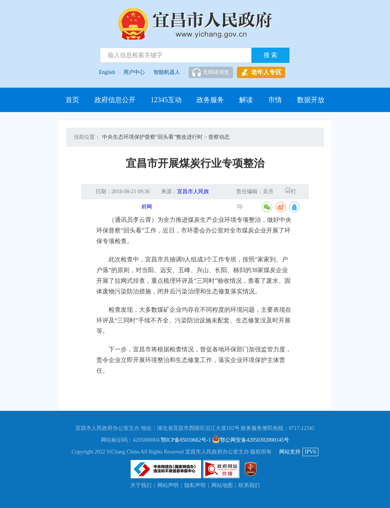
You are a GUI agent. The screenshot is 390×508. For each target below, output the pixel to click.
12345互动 (166, 100)
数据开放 (310, 100)
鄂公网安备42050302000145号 (250, 440)
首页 (72, 100)
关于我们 (141, 485)
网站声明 (168, 485)
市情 (275, 100)
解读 (246, 100)
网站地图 (222, 485)
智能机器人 (166, 72)
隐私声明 (195, 485)
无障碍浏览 (210, 72)
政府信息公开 (115, 100)
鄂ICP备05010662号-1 (186, 440)
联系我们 (249, 485)
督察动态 (219, 137)
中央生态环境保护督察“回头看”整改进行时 (152, 137)
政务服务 (210, 100)
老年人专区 (261, 72)
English (107, 72)
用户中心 (134, 72)
